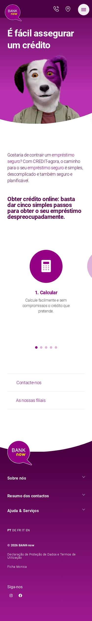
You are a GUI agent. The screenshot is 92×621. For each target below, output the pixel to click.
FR (19, 530)
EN (28, 530)
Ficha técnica (17, 566)
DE (14, 530)
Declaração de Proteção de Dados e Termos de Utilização (41, 556)
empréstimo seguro (45, 167)
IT (23, 530)
